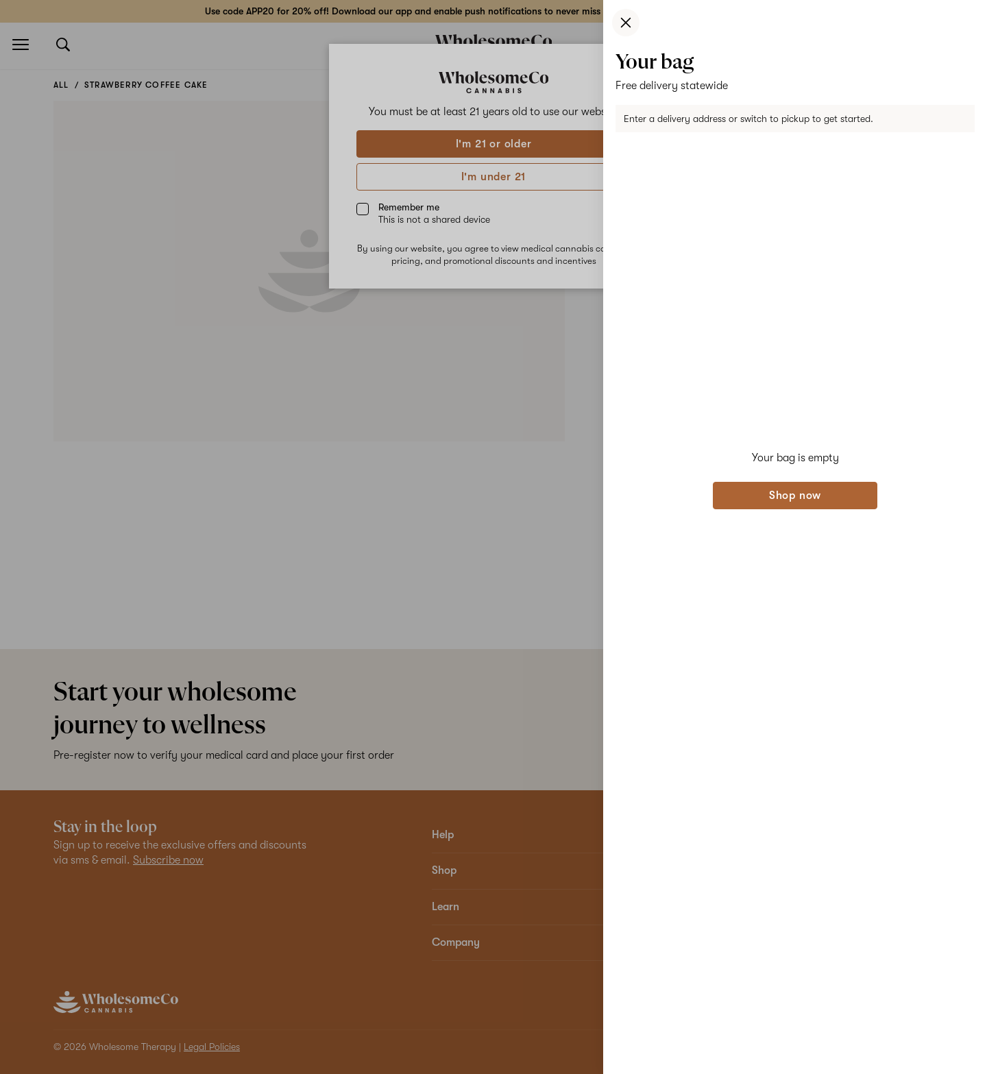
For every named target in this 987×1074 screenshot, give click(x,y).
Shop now (795, 495)
